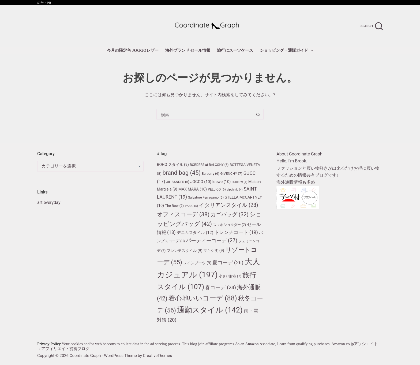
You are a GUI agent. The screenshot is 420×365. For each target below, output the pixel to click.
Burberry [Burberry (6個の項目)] (210, 174)
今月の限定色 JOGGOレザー (133, 50)
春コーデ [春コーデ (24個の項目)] (220, 287)
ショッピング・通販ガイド (287, 50)
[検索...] (204, 114)
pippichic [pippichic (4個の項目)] (235, 189)
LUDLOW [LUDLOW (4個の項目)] (239, 182)
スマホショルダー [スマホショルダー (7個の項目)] (229, 225)
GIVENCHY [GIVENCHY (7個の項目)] (231, 174)
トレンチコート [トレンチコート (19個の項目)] (236, 232)
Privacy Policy (49, 344)
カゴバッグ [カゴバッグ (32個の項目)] (230, 214)
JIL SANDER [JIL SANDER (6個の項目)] (177, 182)
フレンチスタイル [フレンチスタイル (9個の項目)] (184, 250)
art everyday (48, 202)
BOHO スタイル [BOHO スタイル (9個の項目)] (173, 164)
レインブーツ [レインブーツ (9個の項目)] (197, 263)
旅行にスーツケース (235, 50)
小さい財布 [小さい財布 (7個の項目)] (230, 276)
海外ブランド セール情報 (188, 50)
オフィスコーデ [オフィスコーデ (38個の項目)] (183, 214)
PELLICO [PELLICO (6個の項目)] (217, 189)
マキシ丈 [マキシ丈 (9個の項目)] (213, 250)
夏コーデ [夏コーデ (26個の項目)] (227, 262)
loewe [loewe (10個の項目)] (221, 181)
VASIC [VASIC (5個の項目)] (191, 206)
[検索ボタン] (258, 114)
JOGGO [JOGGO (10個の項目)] (200, 181)
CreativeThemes (157, 355)
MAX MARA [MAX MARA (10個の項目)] (192, 189)
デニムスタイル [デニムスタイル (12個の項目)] (195, 232)
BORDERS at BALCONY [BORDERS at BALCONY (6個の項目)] (209, 165)
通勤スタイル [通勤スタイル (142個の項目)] (210, 310)
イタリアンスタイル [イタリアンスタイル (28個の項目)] (228, 205)
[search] (372, 26)
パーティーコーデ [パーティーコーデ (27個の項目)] (211, 240)
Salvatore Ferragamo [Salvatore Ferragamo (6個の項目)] (206, 197)
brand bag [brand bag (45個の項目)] (182, 172)
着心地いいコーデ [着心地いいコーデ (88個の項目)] (202, 298)
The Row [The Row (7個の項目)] (174, 206)
